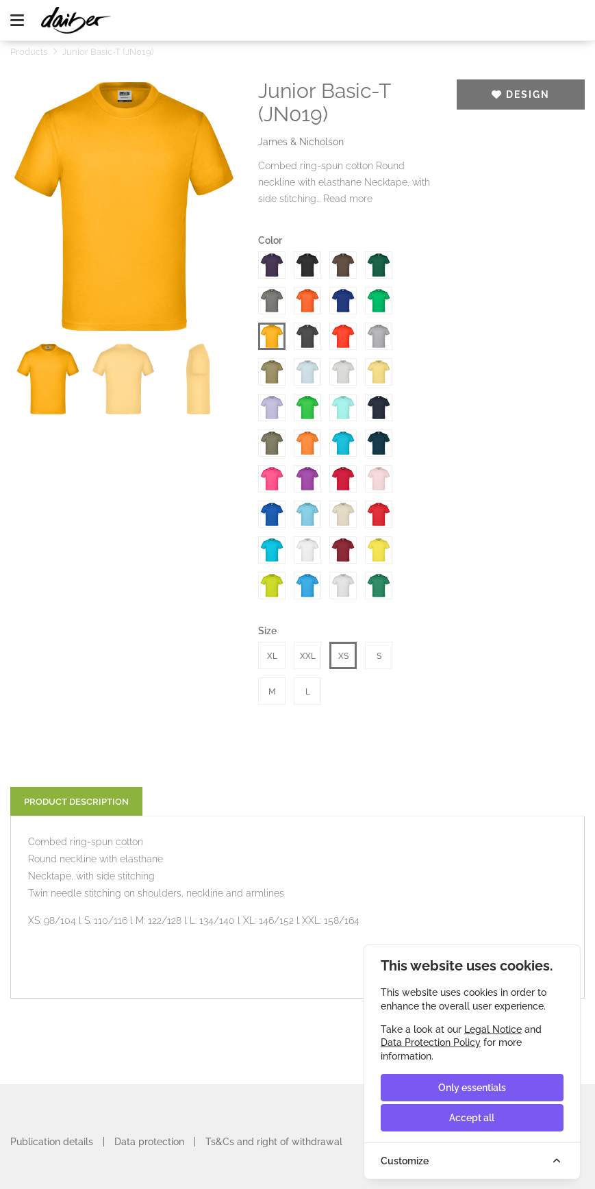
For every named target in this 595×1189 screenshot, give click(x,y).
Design (521, 94)
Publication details (51, 1142)
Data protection (149, 1142)
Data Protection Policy (431, 1042)
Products (28, 52)
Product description (76, 802)
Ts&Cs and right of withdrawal (273, 1142)
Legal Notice (493, 1029)
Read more (347, 198)
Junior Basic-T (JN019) (107, 52)
